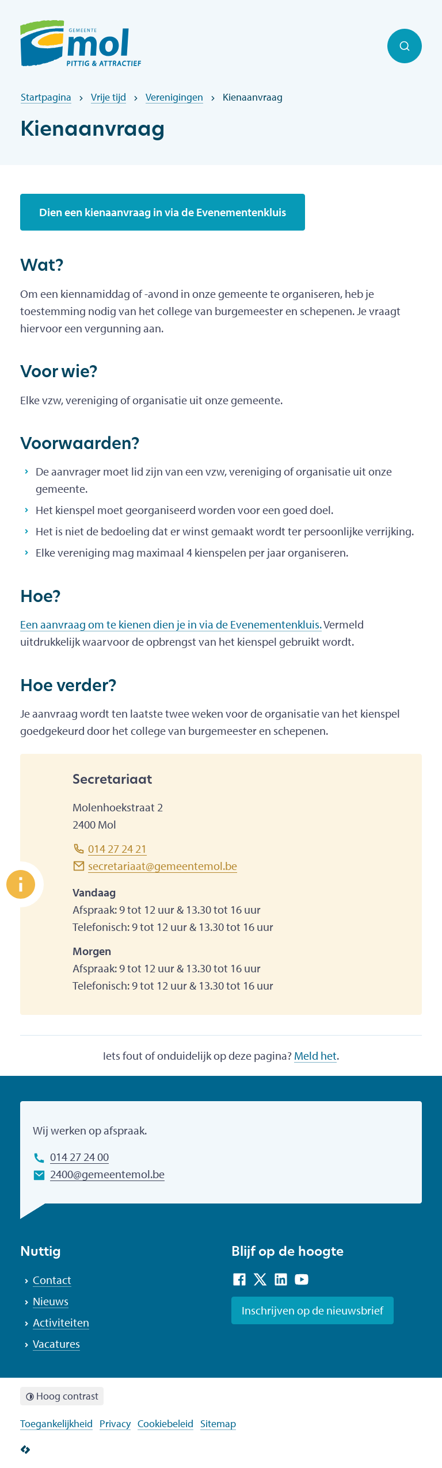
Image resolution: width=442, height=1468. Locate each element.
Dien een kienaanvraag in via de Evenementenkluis (162, 212)
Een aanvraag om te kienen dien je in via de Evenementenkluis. (171, 624)
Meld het (315, 1055)
